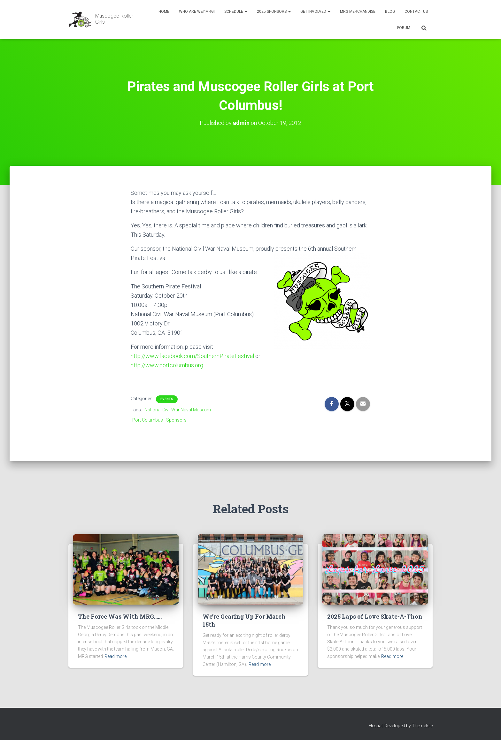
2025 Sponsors (274, 11)
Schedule (235, 11)
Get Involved (315, 11)
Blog (390, 11)
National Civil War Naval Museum (177, 409)
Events (166, 399)
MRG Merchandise (357, 11)
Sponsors (176, 420)
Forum (403, 28)
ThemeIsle (422, 725)
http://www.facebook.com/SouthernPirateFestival (192, 356)
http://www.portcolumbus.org (167, 365)
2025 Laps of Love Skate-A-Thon (374, 616)
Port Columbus (147, 420)
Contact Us (416, 11)
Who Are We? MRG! (197, 11)
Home (163, 11)
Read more (115, 656)
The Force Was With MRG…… (120, 616)
